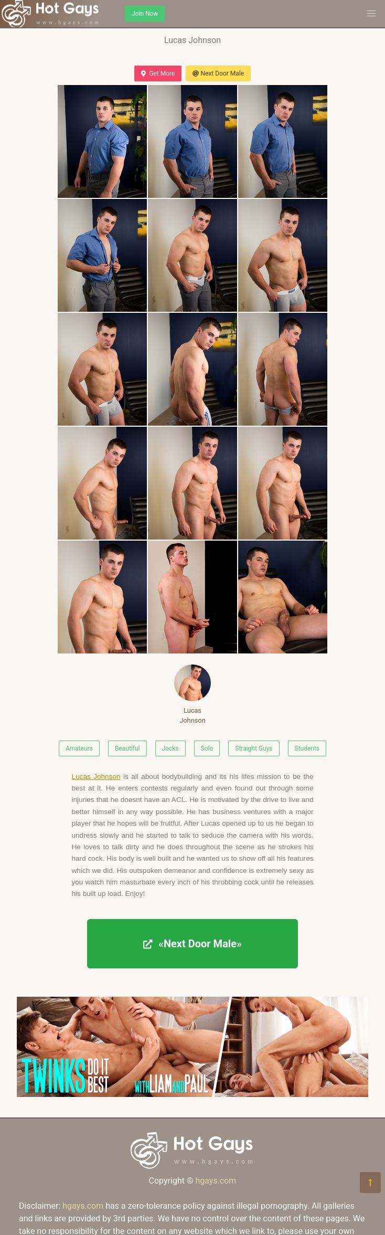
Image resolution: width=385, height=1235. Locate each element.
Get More (158, 73)
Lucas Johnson (192, 694)
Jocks (170, 748)
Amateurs (79, 748)
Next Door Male (218, 73)
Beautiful (127, 748)
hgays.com (215, 1181)
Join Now (145, 13)
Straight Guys (253, 748)
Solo (207, 748)
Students (307, 748)
